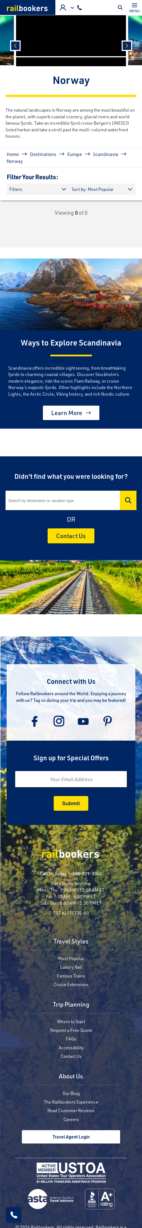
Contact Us (71, 536)
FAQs (71, 1039)
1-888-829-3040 (85, 873)
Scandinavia (105, 154)
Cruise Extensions (71, 984)
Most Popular (71, 958)
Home (13, 154)
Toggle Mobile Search (121, 7)
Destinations (43, 154)
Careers (71, 1119)
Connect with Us (71, 681)
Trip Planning (71, 1004)
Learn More (66, 413)
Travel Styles (71, 941)
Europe (74, 154)
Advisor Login (63, 7)
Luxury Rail (71, 967)
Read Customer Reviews (71, 1110)
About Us (71, 1076)
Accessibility (71, 1047)
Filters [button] (15, 189)
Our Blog (71, 1093)
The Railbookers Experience (71, 1102)
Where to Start (71, 1021)
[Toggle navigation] (134, 7)
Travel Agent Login (71, 1137)
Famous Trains (71, 976)
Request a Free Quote (71, 1030)
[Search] (71, 500)
